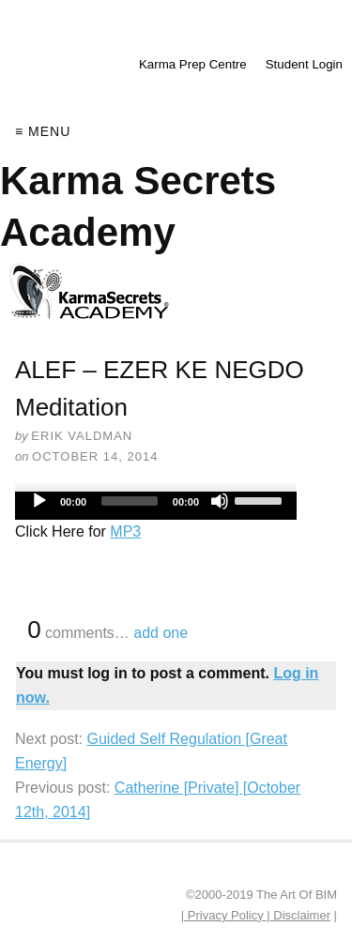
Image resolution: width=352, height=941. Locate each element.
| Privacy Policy (224, 915)
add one (160, 633)
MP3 (125, 531)
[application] (156, 506)
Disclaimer (300, 915)
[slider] (129, 501)
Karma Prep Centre (193, 64)
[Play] (39, 501)
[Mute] (219, 501)
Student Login (304, 64)
